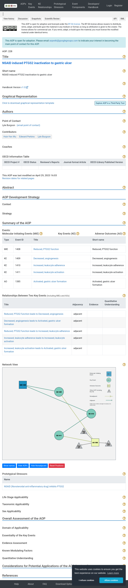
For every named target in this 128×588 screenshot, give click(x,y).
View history (9, 19)
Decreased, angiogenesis (46, 258)
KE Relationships (45, 6)
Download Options (65, 584)
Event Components (78, 6)
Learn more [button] (113, 573)
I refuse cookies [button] (86, 580)
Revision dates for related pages (18, 178)
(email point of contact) (28, 125)
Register (118, 5)
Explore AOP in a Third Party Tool (110, 103)
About (31, 584)
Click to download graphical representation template (28, 103)
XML (122, 19)
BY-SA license (74, 24)
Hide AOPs (22, 465)
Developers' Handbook (94, 6)
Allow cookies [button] (111, 580)
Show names (9, 465)
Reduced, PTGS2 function (46, 249)
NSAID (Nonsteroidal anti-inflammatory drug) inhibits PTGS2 (34, 486)
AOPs (23, 4)
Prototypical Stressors (60, 6)
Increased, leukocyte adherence (49, 265)
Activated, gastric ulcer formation (50, 281)
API (115, 19)
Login (109, 5)
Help (16, 584)
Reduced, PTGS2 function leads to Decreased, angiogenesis (33, 314)
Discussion (23, 19)
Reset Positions (57, 465)
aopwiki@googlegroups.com (63, 40)
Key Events (31, 6)
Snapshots (36, 19)
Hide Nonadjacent (38, 465)
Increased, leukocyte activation (49, 272)
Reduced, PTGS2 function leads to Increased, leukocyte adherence (37, 331)
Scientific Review (52, 19)
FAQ (45, 584)
